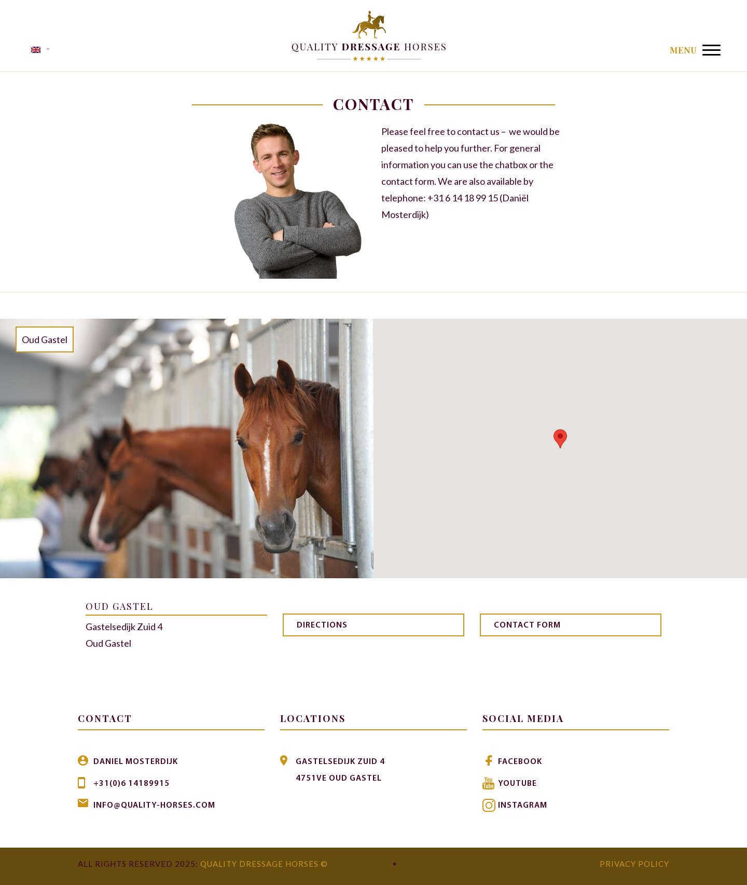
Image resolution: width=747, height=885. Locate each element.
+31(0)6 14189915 (131, 784)
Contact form (527, 625)
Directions (322, 625)
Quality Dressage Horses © (264, 863)
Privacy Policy (634, 863)
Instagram (522, 805)
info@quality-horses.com (154, 805)
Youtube (517, 784)
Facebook (520, 762)
